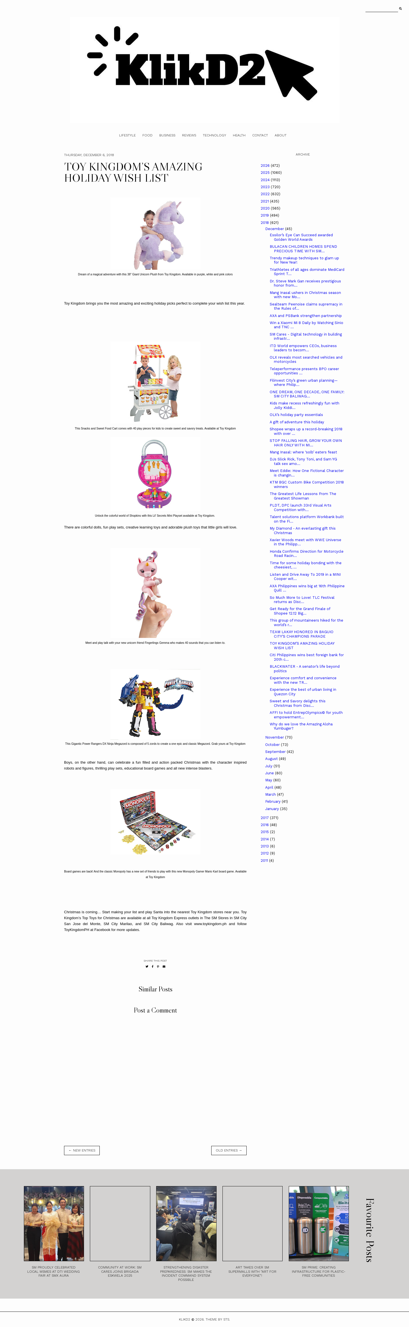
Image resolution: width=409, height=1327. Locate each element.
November (275, 737)
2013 (265, 846)
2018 (265, 223)
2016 (265, 825)
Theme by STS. (218, 1319)
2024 (266, 180)
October (273, 745)
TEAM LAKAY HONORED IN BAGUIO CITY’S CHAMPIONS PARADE (301, 634)
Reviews (189, 135)
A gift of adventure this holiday (297, 422)
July (269, 766)
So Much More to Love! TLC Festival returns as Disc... (302, 599)
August (272, 759)
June (270, 773)
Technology (214, 135)
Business (167, 135)
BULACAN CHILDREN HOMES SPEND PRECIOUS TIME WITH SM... (303, 248)
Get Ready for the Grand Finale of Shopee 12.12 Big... (300, 611)
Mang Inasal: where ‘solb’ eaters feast (303, 452)
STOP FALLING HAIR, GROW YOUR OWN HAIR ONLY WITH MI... (306, 442)
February (273, 801)
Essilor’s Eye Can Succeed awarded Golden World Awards (301, 237)
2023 (266, 187)
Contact (260, 135)
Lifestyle (127, 135)
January (272, 809)
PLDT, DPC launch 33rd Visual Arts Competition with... (300, 507)
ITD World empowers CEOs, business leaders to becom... (303, 348)
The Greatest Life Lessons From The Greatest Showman (303, 496)
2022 (266, 194)
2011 (265, 860)
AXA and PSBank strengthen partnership (306, 316)
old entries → (229, 1150)
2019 (265, 215)
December (275, 229)
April (269, 787)
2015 (265, 832)
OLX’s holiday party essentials (296, 415)
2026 (266, 165)
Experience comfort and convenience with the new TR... (303, 680)
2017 (265, 818)
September (276, 752)
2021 (265, 201)
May (269, 780)
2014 (265, 839)
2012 (265, 853)
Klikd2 (184, 1319)
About (281, 135)
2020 (266, 208)
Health (239, 135)
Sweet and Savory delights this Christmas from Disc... (298, 703)
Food (147, 135)
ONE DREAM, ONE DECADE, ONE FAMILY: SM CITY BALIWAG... (307, 394)
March (271, 794)
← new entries (82, 1150)
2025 (266, 172)
